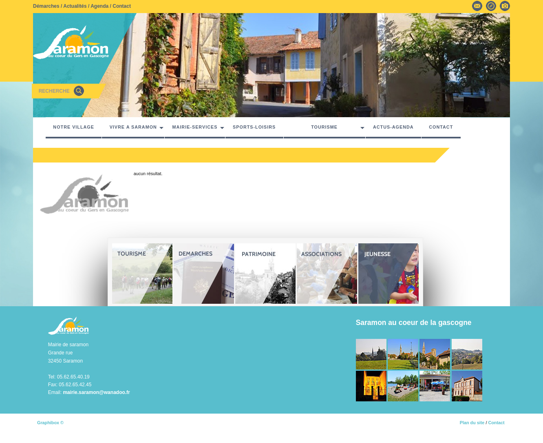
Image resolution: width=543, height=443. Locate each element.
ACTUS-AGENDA (393, 127)
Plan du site (472, 422)
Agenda (99, 6)
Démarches (46, 6)
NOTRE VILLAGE (73, 127)
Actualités (74, 6)
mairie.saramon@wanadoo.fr (96, 392)
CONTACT (441, 127)
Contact (122, 6)
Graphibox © (50, 422)
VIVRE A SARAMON (133, 127)
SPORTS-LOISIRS (254, 127)
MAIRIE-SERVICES (195, 127)
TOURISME (324, 127)
